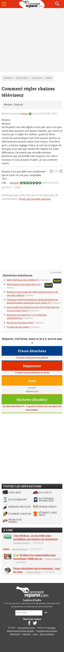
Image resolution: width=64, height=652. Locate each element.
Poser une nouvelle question (35, 198)
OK (46, 612)
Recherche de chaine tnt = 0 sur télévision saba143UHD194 (27, 316)
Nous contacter (47, 634)
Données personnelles (47, 631)
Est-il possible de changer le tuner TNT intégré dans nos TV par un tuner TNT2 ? (33, 309)
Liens (6, 548)
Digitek (18, 104)
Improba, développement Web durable (31, 629)
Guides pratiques (20, 549)
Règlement (15, 634)
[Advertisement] (32, 40)
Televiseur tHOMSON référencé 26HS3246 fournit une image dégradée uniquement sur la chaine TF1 (32, 301)
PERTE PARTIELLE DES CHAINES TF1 (23, 280)
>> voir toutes (55, 272)
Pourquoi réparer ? (21, 543)
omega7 (15, 182)
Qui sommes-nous (26, 627)
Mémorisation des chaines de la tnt (23, 284)
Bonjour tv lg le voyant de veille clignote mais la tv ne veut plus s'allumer (32, 293)
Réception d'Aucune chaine (20, 322)
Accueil (32, 4)
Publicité (26, 634)
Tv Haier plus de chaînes (18, 327)
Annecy (25, 113)
